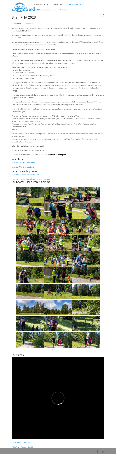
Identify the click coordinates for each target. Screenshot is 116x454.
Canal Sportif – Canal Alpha (21, 443)
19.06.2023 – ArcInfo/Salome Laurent (25, 175)
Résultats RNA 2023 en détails (23, 167)
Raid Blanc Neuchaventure (44, 10)
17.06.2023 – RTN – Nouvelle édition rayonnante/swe (31, 179)
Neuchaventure (40, 5)
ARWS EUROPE (57, 5)
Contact (63, 10)
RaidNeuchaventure (73, 5)
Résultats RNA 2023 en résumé (23, 163)
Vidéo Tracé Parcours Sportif (22, 447)
